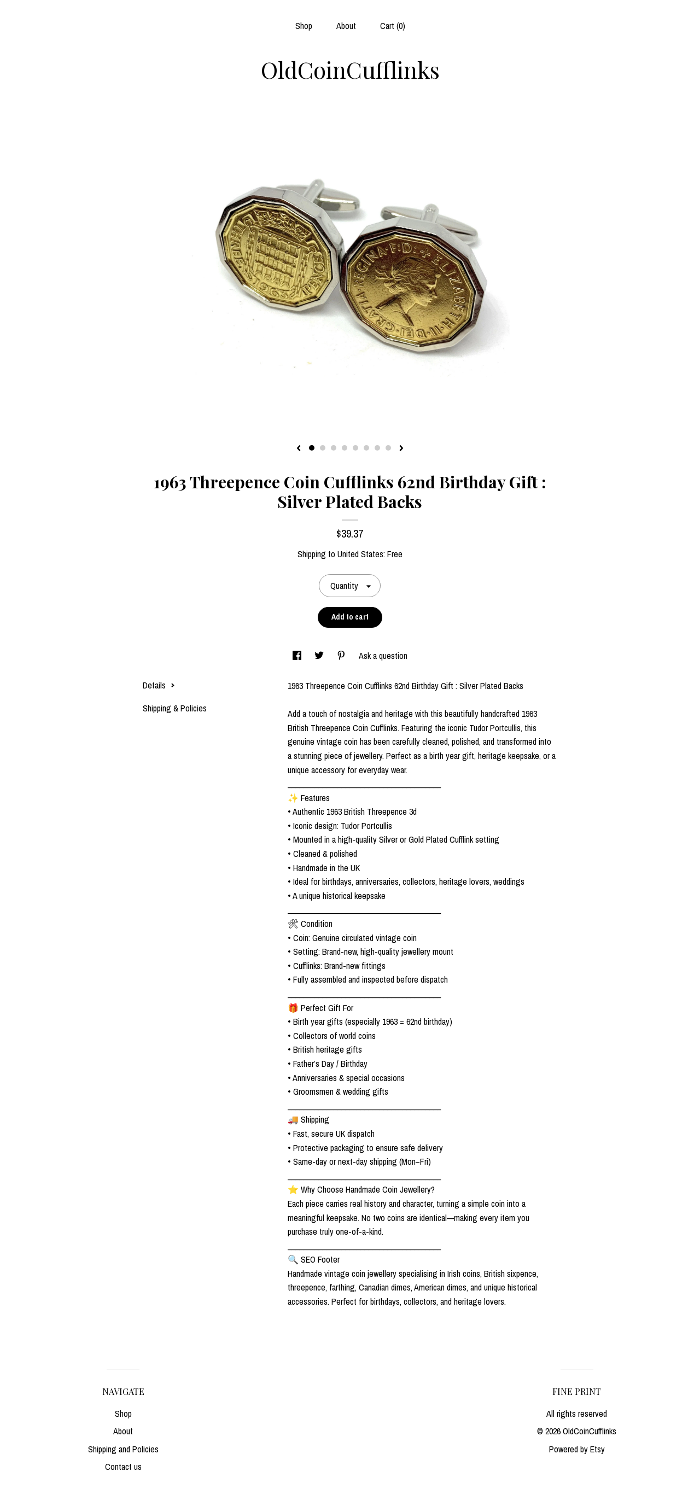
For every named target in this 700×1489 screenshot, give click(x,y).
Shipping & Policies (175, 708)
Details (159, 685)
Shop (303, 26)
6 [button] (366, 448)
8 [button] (388, 448)
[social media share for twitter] (320, 656)
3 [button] (333, 448)
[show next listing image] (401, 449)
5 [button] (355, 448)
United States (360, 554)
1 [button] (311, 448)
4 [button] (344, 448)
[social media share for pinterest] (342, 656)
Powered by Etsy (577, 1449)
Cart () (392, 26)
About (346, 26)
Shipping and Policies (123, 1449)
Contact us (123, 1467)
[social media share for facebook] (298, 656)
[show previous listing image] (298, 449)
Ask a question (383, 656)
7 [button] (377, 448)
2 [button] (322, 448)
